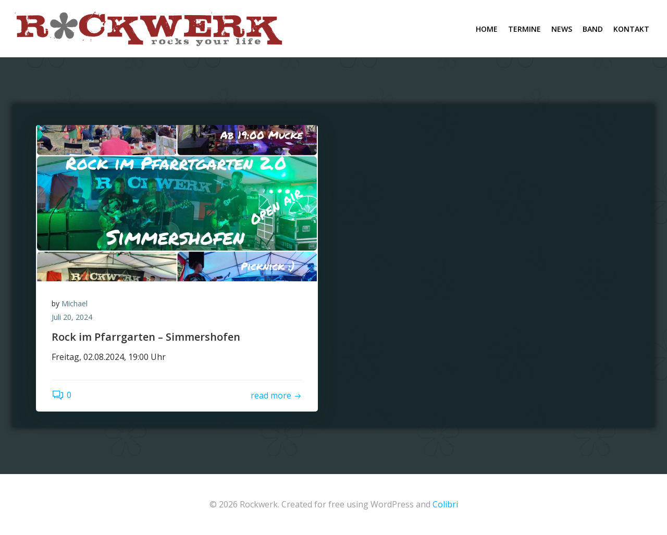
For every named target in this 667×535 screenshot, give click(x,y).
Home (487, 29)
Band (593, 29)
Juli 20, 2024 (72, 317)
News (561, 29)
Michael (74, 303)
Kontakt (631, 29)
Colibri (445, 504)
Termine (524, 29)
